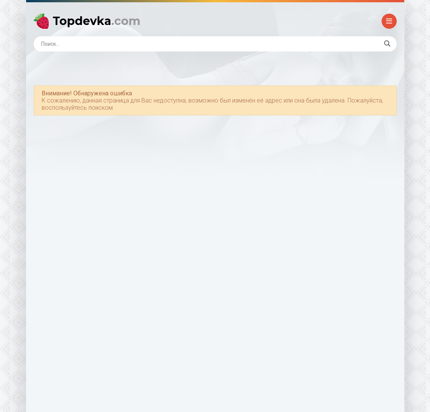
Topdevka (96, 21)
